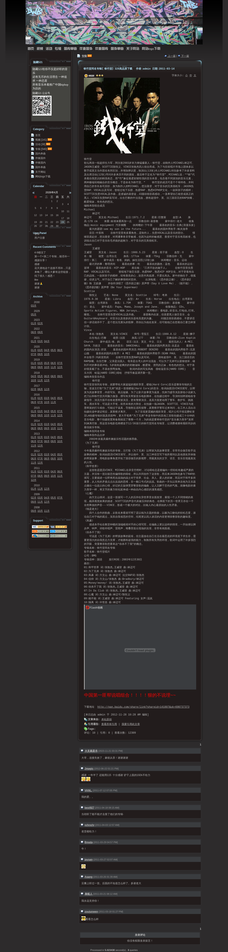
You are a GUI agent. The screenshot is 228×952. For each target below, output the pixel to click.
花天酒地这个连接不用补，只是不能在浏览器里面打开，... (52, 268)
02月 (40, 323)
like (36, 279)
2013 (37, 433)
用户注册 (39, 237)
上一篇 (170, 55)
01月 (33, 323)
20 (41, 222)
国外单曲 (117, 49)
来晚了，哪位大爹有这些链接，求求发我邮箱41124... (52, 271)
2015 (37, 407)
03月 (33, 305)
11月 (53, 367)
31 (46, 201)
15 (51, 215)
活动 (49, 49)
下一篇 (183, 55)
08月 (33, 332)
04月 (46, 341)
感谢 (37, 264)
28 (46, 226)
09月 (40, 332)
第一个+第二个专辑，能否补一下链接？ (52, 256)
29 (35, 201)
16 (57, 215)
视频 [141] (41, 139)
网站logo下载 (151, 49)
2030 (37, 302)
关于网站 (132, 49)
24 (62, 222)
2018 (37, 372)
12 (35, 215)
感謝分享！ (40, 260)
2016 (37, 394)
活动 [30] (40, 144)
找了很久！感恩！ (44, 275)
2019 (37, 359)
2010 (37, 485)
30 (41, 201)
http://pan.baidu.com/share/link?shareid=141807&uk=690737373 (143, 707)
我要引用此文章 (131, 724)
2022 (37, 328)
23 (57, 222)
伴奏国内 (101, 49)
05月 (33, 314)
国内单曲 (70, 49)
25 (68, 222)
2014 (37, 420)
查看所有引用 (109, 724)
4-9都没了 (40, 252)
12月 (60, 367)
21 (46, 222)
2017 (37, 385)
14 (46, 215)
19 (35, 222)
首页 (30, 49)
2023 (37, 319)
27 (41, 226)
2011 (37, 468)
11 (68, 211)
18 (68, 218)
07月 (33, 354)
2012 (37, 451)
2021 (37, 337)
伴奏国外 (85, 49)
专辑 (58, 49)
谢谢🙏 (38, 283)
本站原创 (106, 719)
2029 (37, 311)
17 (62, 218)
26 (35, 226)
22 (51, 222)
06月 (60, 350)
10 (62, 211)
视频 (40, 49)
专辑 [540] (41, 149)
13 (41, 215)
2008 (37, 507)
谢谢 (37, 287)
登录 (37, 233)
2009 (37, 494)
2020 (37, 346)
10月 (46, 354)
